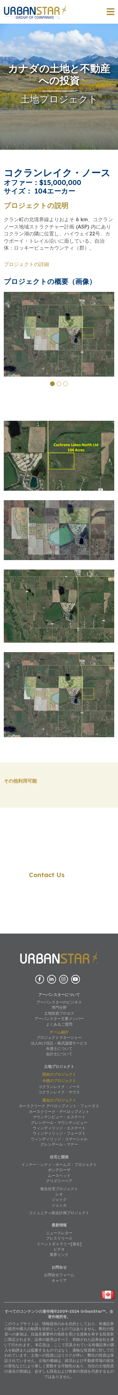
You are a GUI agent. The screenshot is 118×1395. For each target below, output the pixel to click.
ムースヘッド (59, 1175)
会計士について (59, 1053)
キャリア (59, 1280)
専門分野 (59, 1007)
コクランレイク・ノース (59, 1086)
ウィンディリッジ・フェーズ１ (59, 1133)
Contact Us (47, 875)
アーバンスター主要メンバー (59, 1018)
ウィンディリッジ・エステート (59, 1128)
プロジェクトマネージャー (59, 1037)
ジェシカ (59, 1205)
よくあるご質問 (59, 1024)
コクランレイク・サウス (59, 1092)
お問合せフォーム (59, 1274)
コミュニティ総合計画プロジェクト (59, 1212)
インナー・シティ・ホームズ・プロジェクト (59, 1164)
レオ (59, 1194)
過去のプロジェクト (59, 1100)
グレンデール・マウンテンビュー (59, 1122)
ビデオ (59, 1249)
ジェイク (59, 1199)
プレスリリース (59, 1238)
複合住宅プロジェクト (59, 1188)
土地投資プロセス (59, 1013)
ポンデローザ (59, 1169)
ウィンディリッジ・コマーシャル (59, 1139)
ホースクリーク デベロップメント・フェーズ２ (59, 1105)
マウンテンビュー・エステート (59, 1116)
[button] (52, 384)
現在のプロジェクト (59, 1074)
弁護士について (59, 1048)
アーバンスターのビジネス (59, 1002)
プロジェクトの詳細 (26, 264)
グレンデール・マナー (59, 1144)
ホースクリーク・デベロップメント (59, 1111)
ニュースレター (59, 1232)
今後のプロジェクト (59, 1080)
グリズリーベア (59, 1180)
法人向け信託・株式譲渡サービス (59, 1043)
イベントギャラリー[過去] (59, 1244)
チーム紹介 (59, 1032)
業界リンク (59, 1254)
